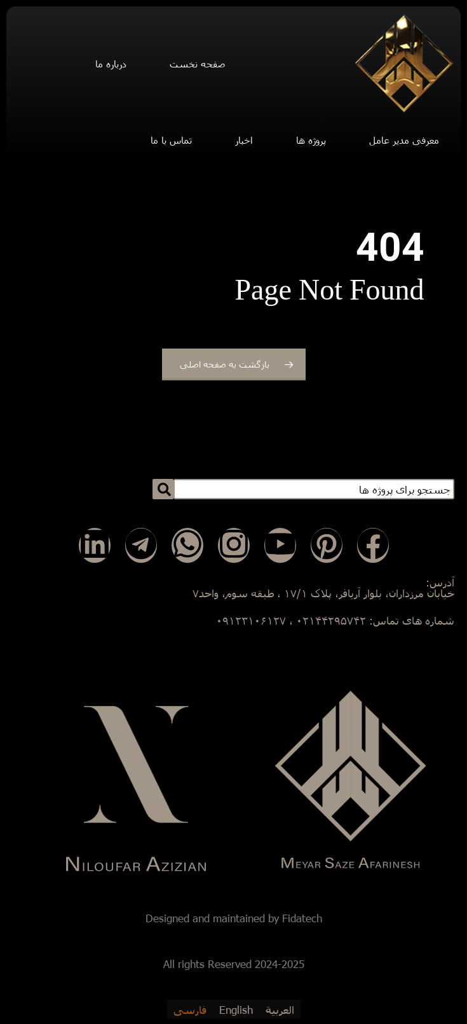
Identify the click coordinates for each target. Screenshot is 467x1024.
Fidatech (302, 918)
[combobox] (313, 489)
